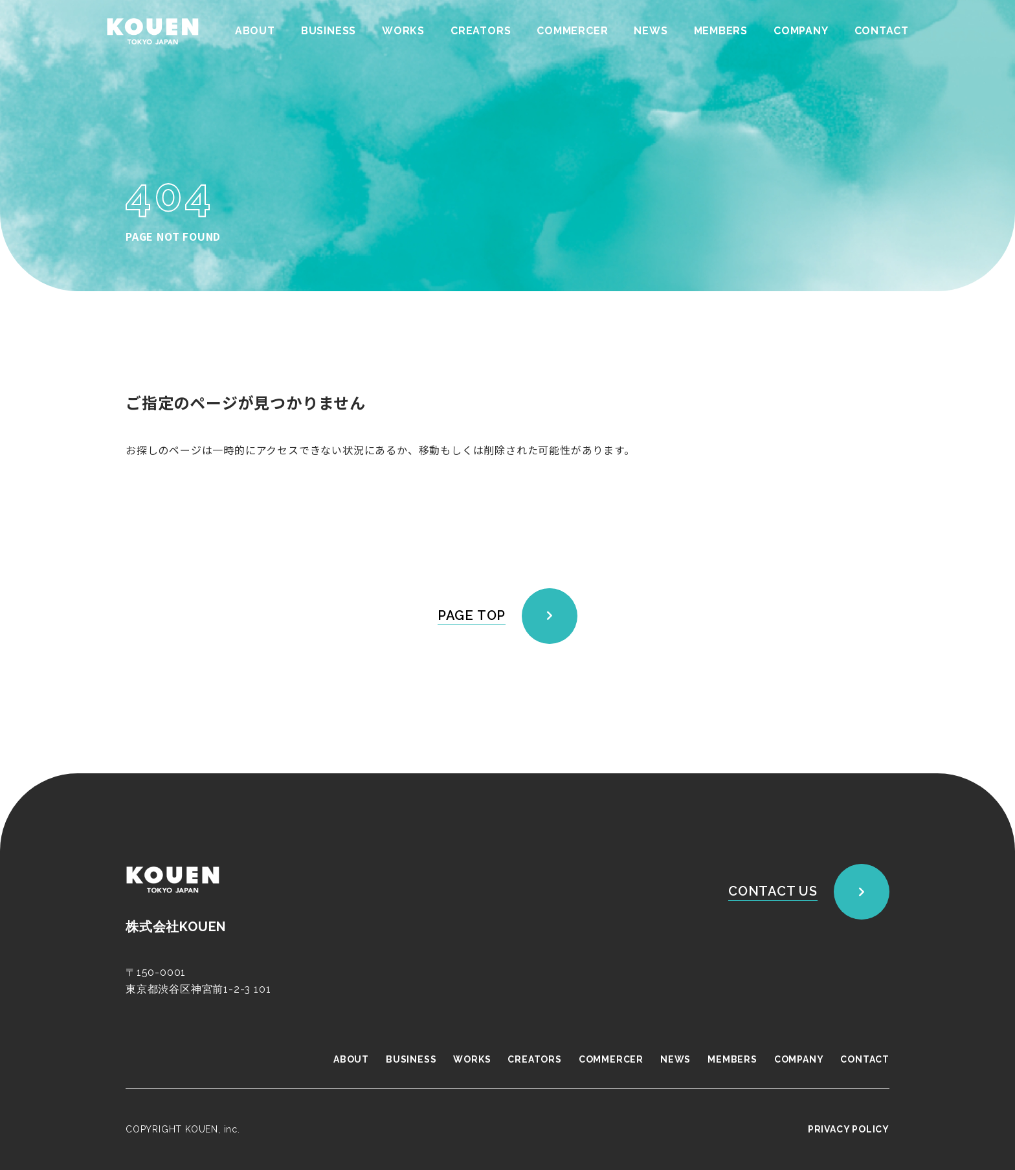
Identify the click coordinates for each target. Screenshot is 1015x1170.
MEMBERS (720, 31)
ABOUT (254, 31)
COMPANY (801, 31)
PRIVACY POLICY (848, 1129)
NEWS (650, 31)
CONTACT (881, 31)
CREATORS (480, 31)
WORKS (402, 31)
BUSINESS (327, 31)
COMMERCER (572, 31)
